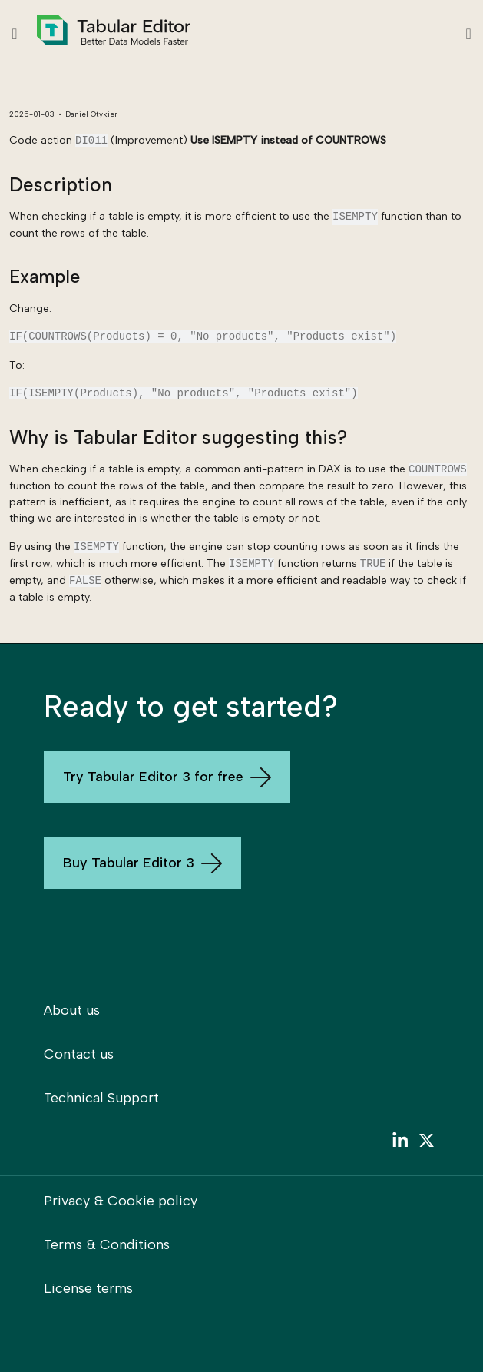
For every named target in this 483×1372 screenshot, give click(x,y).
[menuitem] (399, 1143)
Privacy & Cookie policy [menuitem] (120, 1200)
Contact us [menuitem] (79, 1054)
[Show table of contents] (14, 33)
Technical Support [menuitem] (101, 1097)
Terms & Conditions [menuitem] (107, 1244)
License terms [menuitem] (88, 1288)
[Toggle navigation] (469, 33)
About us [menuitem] (72, 1010)
